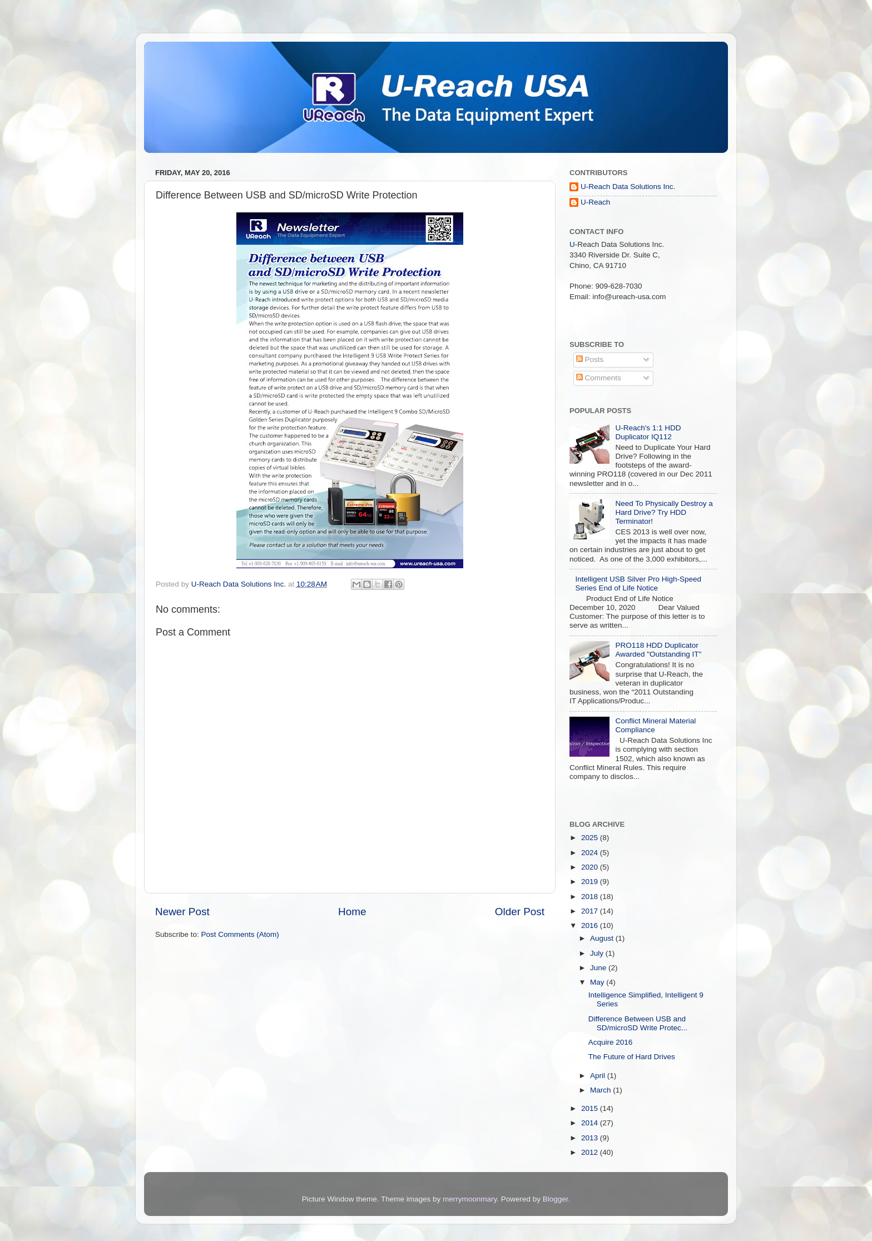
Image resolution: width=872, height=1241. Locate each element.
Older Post (519, 911)
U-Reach (595, 202)
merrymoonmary (470, 1199)
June (599, 968)
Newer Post (182, 911)
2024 (590, 852)
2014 (590, 1123)
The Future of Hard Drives (631, 1057)
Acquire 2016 (610, 1042)
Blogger (555, 1199)
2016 (590, 925)
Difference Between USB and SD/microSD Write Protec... (637, 1023)
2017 (590, 911)
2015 (590, 1108)
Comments (598, 378)
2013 (590, 1138)
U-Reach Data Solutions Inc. (628, 186)
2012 (590, 1152)
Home (352, 911)
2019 (590, 881)
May (598, 982)
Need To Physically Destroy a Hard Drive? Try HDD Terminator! (663, 512)
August (603, 938)
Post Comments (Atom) (240, 934)
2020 (590, 867)
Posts (590, 359)
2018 (590, 896)
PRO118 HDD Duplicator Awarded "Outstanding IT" (658, 649)
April (598, 1075)
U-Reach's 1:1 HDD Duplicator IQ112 (648, 432)
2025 (590, 837)
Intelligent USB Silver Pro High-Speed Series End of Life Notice (638, 583)
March (601, 1090)
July (598, 953)
